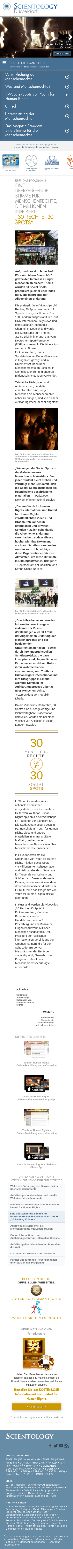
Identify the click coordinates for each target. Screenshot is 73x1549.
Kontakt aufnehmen (37, 1496)
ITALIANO (28, 1474)
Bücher (21, 1493)
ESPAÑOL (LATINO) (18, 1471)
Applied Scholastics (52, 162)
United (10, 106)
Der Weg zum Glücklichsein (31, 163)
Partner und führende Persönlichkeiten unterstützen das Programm (33, 1261)
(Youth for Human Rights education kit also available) (36, 1417)
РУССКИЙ (17, 1465)
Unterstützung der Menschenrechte (19, 116)
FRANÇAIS (38, 1462)
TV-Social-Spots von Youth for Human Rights (29, 96)
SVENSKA (51, 1468)
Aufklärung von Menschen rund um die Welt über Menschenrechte (33, 1197)
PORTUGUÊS (44, 1474)
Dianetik (32, 1506)
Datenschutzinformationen (35, 1539)
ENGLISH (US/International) (23, 1459)
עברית (52, 1462)
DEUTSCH (12, 1468)
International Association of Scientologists (31, 1517)
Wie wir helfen (11, 170)
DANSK (24, 1462)
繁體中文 (31, 1465)
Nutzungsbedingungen (31, 1542)
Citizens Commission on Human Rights (36, 1527)
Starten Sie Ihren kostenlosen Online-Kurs (35, 1510)
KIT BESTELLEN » (36, 1406)
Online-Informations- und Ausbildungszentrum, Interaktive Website (35, 1236)
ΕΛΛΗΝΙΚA (12, 1474)
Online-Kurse (36, 1493)
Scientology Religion (18, 1509)
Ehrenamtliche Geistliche (21, 1490)
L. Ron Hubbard (15, 1484)
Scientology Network (52, 1506)
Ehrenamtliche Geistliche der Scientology (31, 1515)
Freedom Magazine (17, 1520)
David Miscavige (43, 1509)
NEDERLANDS (48, 1465)
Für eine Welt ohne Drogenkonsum (27, 1523)
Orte (54, 1496)
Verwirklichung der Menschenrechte (20, 77)
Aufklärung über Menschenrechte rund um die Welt (35, 1246)
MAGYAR (24, 1468)
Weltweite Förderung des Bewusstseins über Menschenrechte (34, 1187)
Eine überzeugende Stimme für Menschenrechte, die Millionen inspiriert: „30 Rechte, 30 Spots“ (34, 1216)
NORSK (37, 1468)
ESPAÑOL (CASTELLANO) (49, 1471)
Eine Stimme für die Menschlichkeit (42, 1487)
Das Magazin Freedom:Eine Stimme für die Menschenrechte (24, 130)
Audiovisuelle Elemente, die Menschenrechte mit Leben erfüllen (31, 1227)
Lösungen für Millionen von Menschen (33, 1253)
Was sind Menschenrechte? (28, 86)
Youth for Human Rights (40, 1526)
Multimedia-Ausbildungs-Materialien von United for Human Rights (34, 1206)
